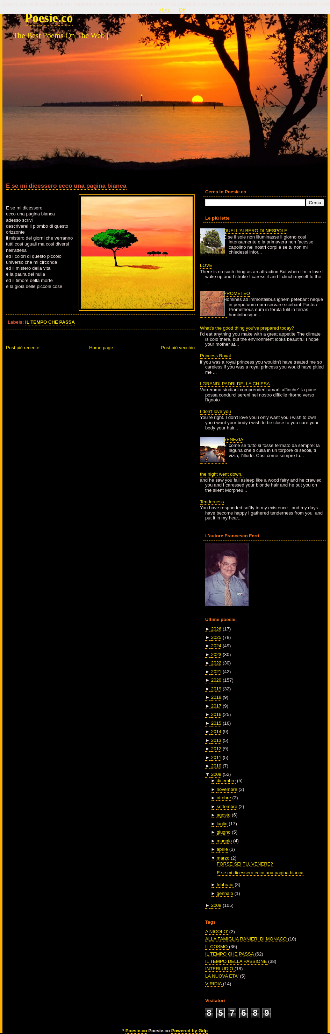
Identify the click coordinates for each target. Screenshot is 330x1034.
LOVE (206, 265)
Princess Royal (215, 355)
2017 (216, 706)
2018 (216, 697)
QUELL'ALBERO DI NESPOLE (255, 230)
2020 (216, 680)
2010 (216, 765)
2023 (216, 654)
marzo (223, 858)
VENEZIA (233, 439)
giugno (224, 832)
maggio (224, 840)
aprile (222, 849)
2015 (216, 723)
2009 (216, 774)
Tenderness (212, 501)
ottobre (224, 797)
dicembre (226, 780)
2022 (216, 663)
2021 (216, 671)
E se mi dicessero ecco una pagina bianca (66, 185)
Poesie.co (49, 18)
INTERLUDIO (220, 968)
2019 (216, 688)
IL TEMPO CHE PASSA (50, 322)
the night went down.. (222, 474)
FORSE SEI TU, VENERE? (245, 864)
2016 (216, 714)
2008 (216, 905)
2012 (216, 748)
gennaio (225, 893)
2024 (216, 645)
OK (182, 10)
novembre (227, 789)
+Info (165, 10)
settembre (227, 806)
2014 (216, 731)
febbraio (225, 884)
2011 (216, 757)
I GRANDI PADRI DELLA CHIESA (235, 383)
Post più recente (23, 347)
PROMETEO (236, 293)
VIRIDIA (214, 983)
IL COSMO (217, 946)
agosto (224, 815)
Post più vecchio (178, 347)
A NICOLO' (217, 931)
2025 (216, 637)
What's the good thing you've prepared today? (247, 328)
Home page (101, 347)
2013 (216, 740)
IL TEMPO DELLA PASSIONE (236, 961)
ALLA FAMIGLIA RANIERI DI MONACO (246, 939)
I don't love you (215, 411)
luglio (222, 823)
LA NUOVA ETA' (222, 976)
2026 (216, 629)
